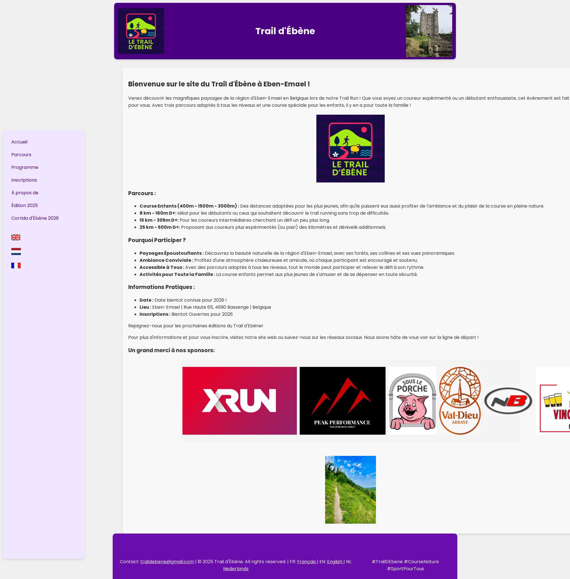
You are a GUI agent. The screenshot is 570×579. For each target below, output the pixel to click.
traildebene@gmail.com (167, 561)
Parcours (21, 154)
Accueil (19, 142)
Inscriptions (24, 180)
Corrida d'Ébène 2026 (35, 218)
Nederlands (236, 568)
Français (307, 561)
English (335, 561)
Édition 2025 (24, 205)
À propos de (24, 193)
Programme (24, 167)
